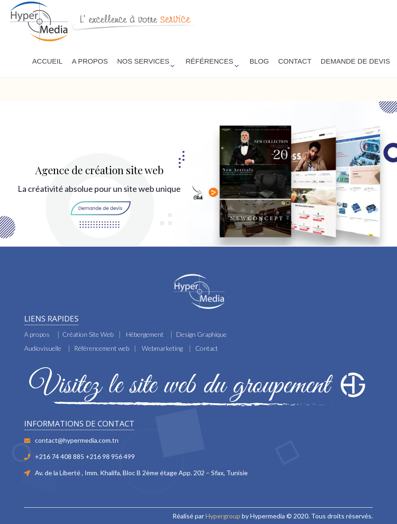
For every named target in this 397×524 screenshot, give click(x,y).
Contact (294, 61)
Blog (259, 61)
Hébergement (145, 334)
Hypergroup (222, 516)
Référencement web (101, 348)
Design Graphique (201, 334)
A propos (37, 334)
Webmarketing (162, 348)
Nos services (143, 61)
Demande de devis (355, 61)
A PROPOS (90, 61)
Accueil (47, 61)
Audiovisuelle (42, 348)
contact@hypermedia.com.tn (77, 440)
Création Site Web (87, 334)
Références (209, 61)
